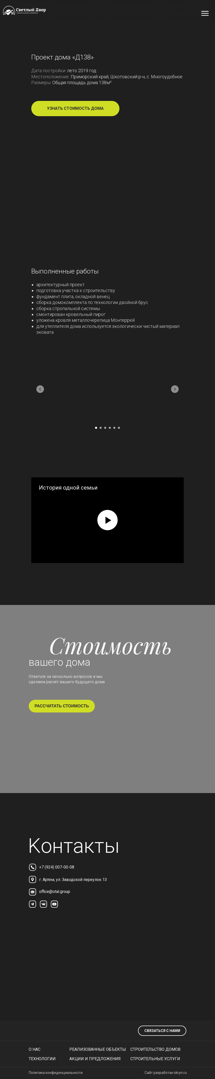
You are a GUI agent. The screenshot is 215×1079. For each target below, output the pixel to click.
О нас (34, 1049)
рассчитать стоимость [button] (62, 706)
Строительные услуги (155, 1058)
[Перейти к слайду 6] (119, 428)
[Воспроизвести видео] (107, 520)
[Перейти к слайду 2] (101, 428)
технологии (42, 1058)
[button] (75, 108)
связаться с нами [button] (162, 1031)
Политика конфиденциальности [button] (56, 1073)
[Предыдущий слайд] (40, 389)
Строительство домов (155, 1049)
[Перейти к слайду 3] (105, 428)
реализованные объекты (97, 1049)
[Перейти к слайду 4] (110, 428)
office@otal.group (54, 891)
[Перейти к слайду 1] (96, 428)
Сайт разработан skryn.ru (166, 1073)
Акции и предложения (95, 1058)
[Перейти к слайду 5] (114, 428)
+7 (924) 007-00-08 (56, 867)
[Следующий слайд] (175, 389)
